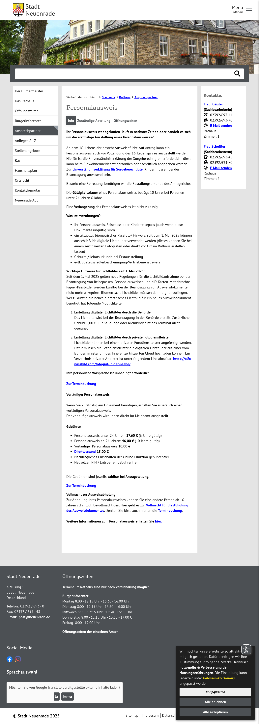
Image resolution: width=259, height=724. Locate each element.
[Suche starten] (237, 73)
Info (71, 120)
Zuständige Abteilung (93, 120)
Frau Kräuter (213, 104)
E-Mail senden (221, 125)
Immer (67, 696)
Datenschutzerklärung (219, 678)
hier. (158, 521)
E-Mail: (12, 617)
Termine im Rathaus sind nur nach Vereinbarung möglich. (106, 587)
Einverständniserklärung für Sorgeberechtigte (107, 169)
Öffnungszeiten (125, 120)
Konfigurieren (215, 692)
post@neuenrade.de (34, 617)
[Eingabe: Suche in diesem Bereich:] (125, 73)
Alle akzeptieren (215, 712)
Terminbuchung (170, 510)
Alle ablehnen (215, 702)
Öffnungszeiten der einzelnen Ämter (90, 631)
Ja (56, 696)
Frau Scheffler (214, 146)
